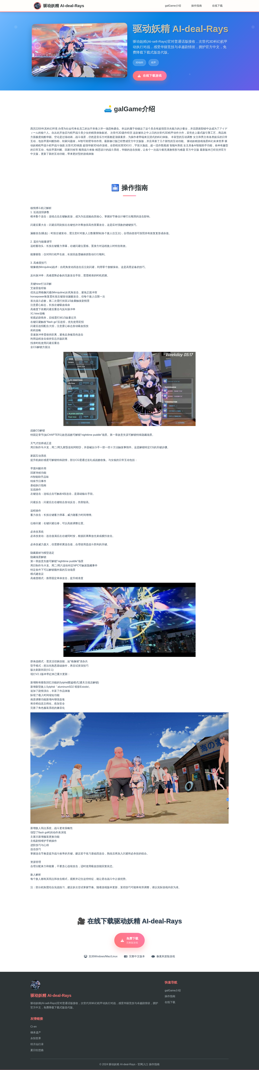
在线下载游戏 (150, 75)
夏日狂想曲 (37, 1050)
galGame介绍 (173, 5)
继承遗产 (35, 1032)
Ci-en (33, 1026)
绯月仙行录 (37, 1044)
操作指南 (196, 5)
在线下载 (217, 5)
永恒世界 (35, 1038)
